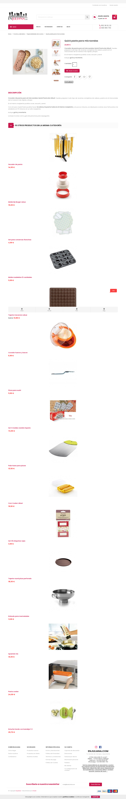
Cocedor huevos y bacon (18, 353)
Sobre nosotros (13, 753)
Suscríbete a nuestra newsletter (42, 784)
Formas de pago (51, 760)
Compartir (75, 77)
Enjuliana (18, 791)
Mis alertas (67, 766)
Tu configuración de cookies (70, 769)
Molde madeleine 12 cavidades (20, 277)
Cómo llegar (12, 750)
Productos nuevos (32, 750)
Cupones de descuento (71, 750)
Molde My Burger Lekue (17, 202)
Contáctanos (12, 757)
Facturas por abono (70, 757)
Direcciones (68, 753)
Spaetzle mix (13, 654)
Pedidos (67, 763)
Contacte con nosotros (99, 5)
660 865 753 (105, 28)
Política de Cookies (52, 763)
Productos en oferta (33, 753)
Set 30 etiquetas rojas (16, 541)
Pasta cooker (13, 692)
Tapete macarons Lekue (17, 315)
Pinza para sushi (14, 390)
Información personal (71, 760)
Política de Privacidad (52, 753)
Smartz (34, 791)
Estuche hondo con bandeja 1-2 (20, 729)
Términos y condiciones (53, 757)
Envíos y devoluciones (53, 750)
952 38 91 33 (105, 25)
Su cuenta (68, 747)
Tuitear (80, 77)
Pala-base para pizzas (17, 466)
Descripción (14, 92)
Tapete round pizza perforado (19, 579)
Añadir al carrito (72, 71)
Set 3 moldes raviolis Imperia (19, 428)
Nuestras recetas (32, 757)
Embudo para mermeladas (18, 616)
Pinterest (90, 77)
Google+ (85, 77)
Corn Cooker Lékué (15, 503)
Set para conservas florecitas (19, 240)
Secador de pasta (15, 164)
